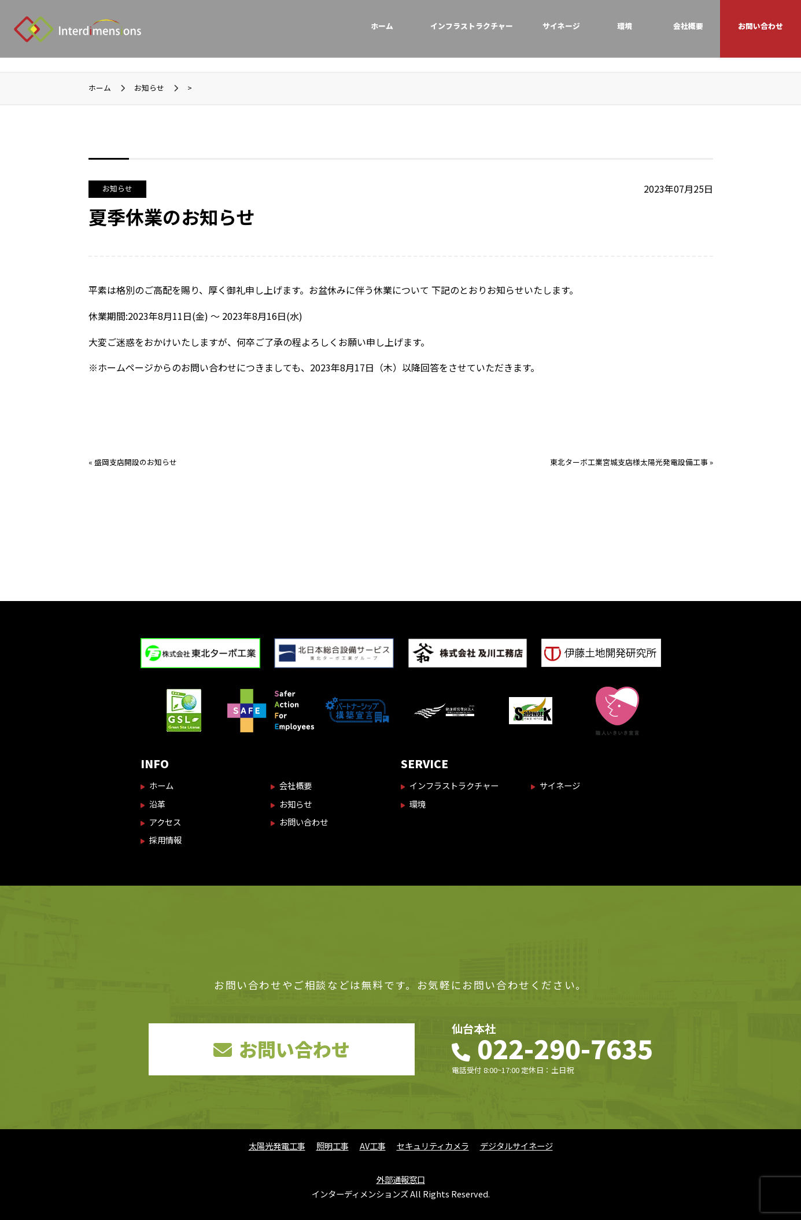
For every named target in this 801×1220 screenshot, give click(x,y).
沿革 (157, 804)
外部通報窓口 (400, 1179)
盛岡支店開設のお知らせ (135, 461)
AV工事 (373, 1146)
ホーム (382, 25)
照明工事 (332, 1146)
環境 (624, 25)
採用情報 (165, 840)
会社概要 (688, 25)
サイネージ (561, 25)
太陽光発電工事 (277, 1146)
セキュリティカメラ (433, 1146)
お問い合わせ (760, 25)
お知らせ (117, 188)
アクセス (165, 822)
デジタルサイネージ (516, 1146)
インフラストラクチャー (471, 25)
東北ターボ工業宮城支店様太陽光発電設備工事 (629, 461)
